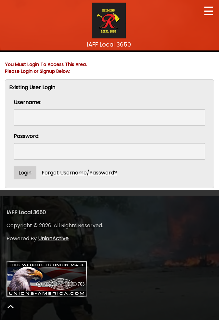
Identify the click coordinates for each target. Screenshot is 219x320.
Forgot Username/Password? (79, 172)
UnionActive (53, 238)
